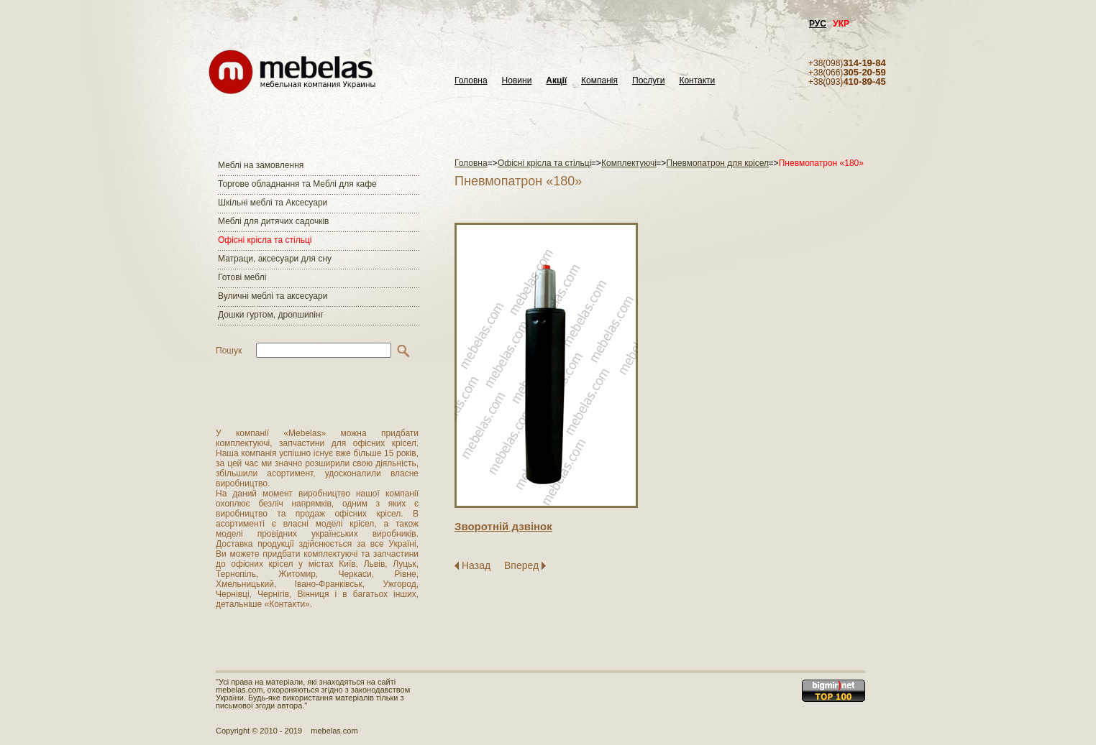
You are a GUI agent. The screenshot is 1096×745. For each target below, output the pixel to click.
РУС (817, 24)
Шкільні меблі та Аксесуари (272, 203)
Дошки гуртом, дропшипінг (271, 315)
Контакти (697, 80)
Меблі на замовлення (260, 165)
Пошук (229, 351)
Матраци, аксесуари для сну (275, 259)
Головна (471, 80)
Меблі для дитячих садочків (273, 221)
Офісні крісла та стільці (264, 240)
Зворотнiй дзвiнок (503, 526)
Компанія (599, 80)
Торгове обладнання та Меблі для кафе (297, 184)
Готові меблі (242, 277)
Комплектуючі (629, 163)
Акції (556, 80)
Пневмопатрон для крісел (718, 163)
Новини (517, 80)
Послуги (648, 80)
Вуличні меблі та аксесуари (272, 296)
